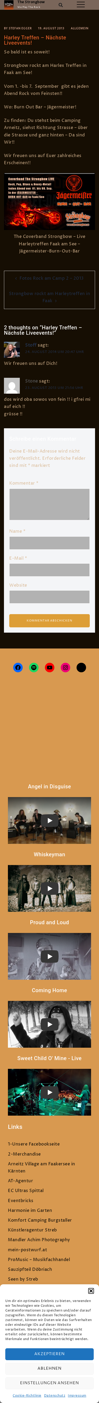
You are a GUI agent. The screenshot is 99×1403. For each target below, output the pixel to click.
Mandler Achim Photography (39, 1240)
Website (18, 585)
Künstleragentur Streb (32, 1230)
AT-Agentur (20, 1181)
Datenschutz (54, 1395)
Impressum (77, 1395)
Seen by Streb (23, 1279)
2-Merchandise (24, 1154)
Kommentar (24, 483)
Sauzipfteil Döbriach (30, 1269)
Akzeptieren (49, 1354)
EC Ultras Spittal (26, 1191)
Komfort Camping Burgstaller (40, 1220)
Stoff (31, 345)
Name (17, 531)
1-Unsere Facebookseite (34, 1144)
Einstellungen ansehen (49, 1383)
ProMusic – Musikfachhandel (39, 1260)
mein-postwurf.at (27, 1250)
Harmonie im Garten (30, 1210)
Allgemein (79, 28)
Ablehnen (49, 1368)
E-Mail (18, 558)
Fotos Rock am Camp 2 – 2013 (52, 278)
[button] (91, 1291)
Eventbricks (21, 1201)
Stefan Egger (20, 28)
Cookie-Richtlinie (27, 1395)
